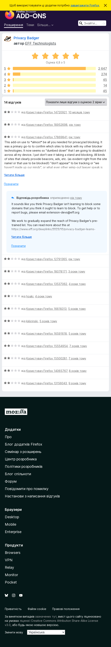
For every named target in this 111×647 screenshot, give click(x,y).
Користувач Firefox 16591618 (46, 333)
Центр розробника (21, 459)
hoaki (29, 296)
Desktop (12, 517)
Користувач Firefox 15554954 (47, 346)
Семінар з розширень (23, 452)
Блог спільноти (18, 474)
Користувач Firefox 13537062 (46, 284)
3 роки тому (76, 271)
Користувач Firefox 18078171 (46, 271)
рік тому (75, 124)
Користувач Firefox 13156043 (46, 383)
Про (8, 437)
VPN (8, 560)
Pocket (11, 582)
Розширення (13, 25)
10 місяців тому (79, 112)
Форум (11, 481)
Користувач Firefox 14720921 (46, 112)
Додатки (13, 429)
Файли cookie (37, 609)
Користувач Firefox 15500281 (46, 358)
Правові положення (66, 609)
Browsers (12, 552)
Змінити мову (14, 632)
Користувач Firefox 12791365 (46, 259)
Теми (30, 25)
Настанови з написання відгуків (32, 496)
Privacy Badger (26, 38)
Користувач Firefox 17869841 (46, 137)
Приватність (13, 609)
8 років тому (78, 370)
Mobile (10, 524)
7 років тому (78, 346)
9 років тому (77, 383)
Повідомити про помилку (26, 489)
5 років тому (77, 308)
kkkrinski (32, 321)
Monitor (11, 575)
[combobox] (92, 23)
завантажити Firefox (85, 5)
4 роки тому (77, 284)
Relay (9, 567)
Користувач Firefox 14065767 (46, 370)
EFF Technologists (40, 43)
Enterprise (13, 532)
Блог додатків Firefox (23, 444)
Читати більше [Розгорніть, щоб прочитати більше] (14, 175)
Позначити (11, 184)
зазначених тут (46, 616)
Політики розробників (23, 466)
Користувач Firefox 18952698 (47, 124)
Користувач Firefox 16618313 (46, 308)
